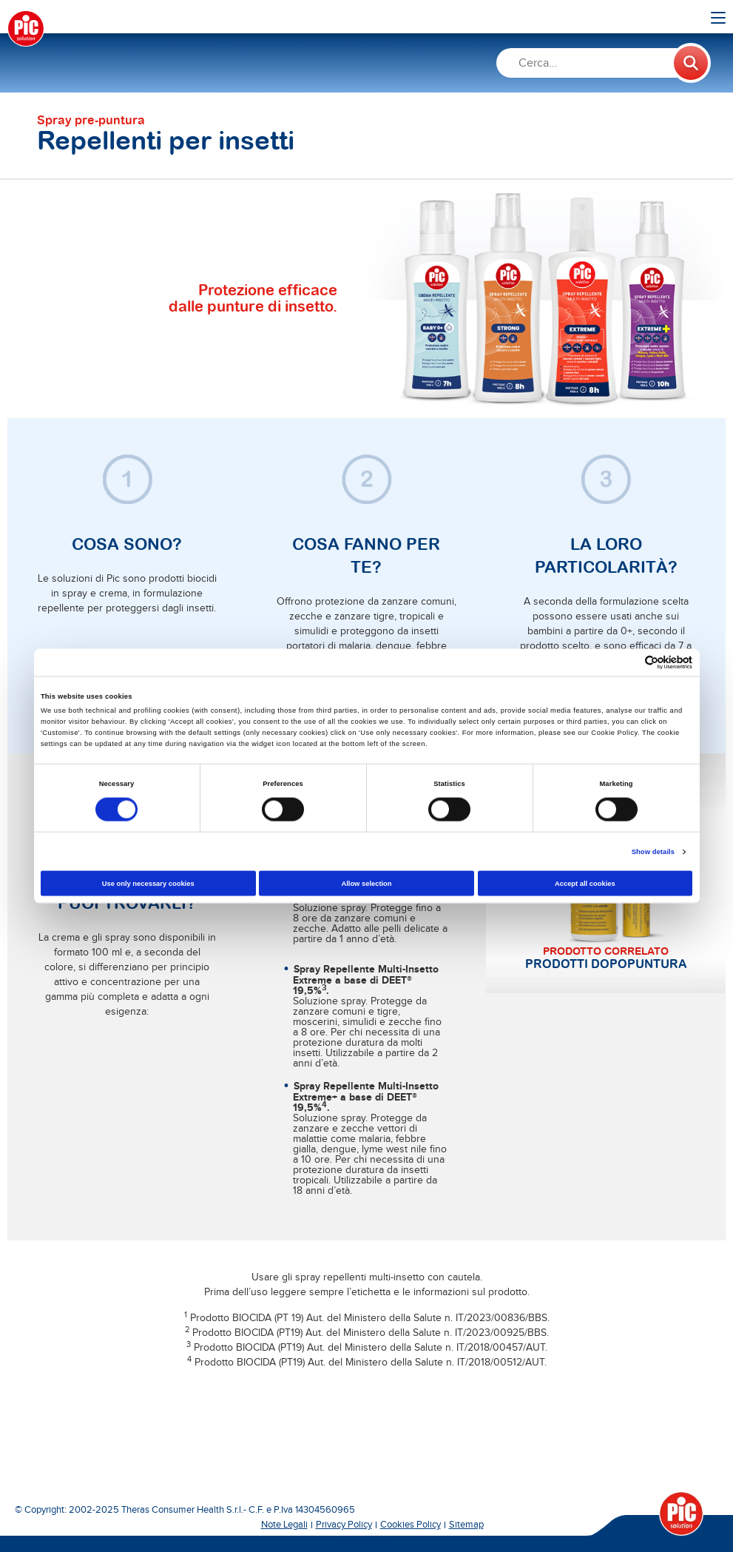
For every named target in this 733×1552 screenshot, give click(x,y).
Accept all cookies (585, 883)
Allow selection (366, 883)
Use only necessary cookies (148, 883)
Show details (653, 852)
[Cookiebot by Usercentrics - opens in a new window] (627, 662)
